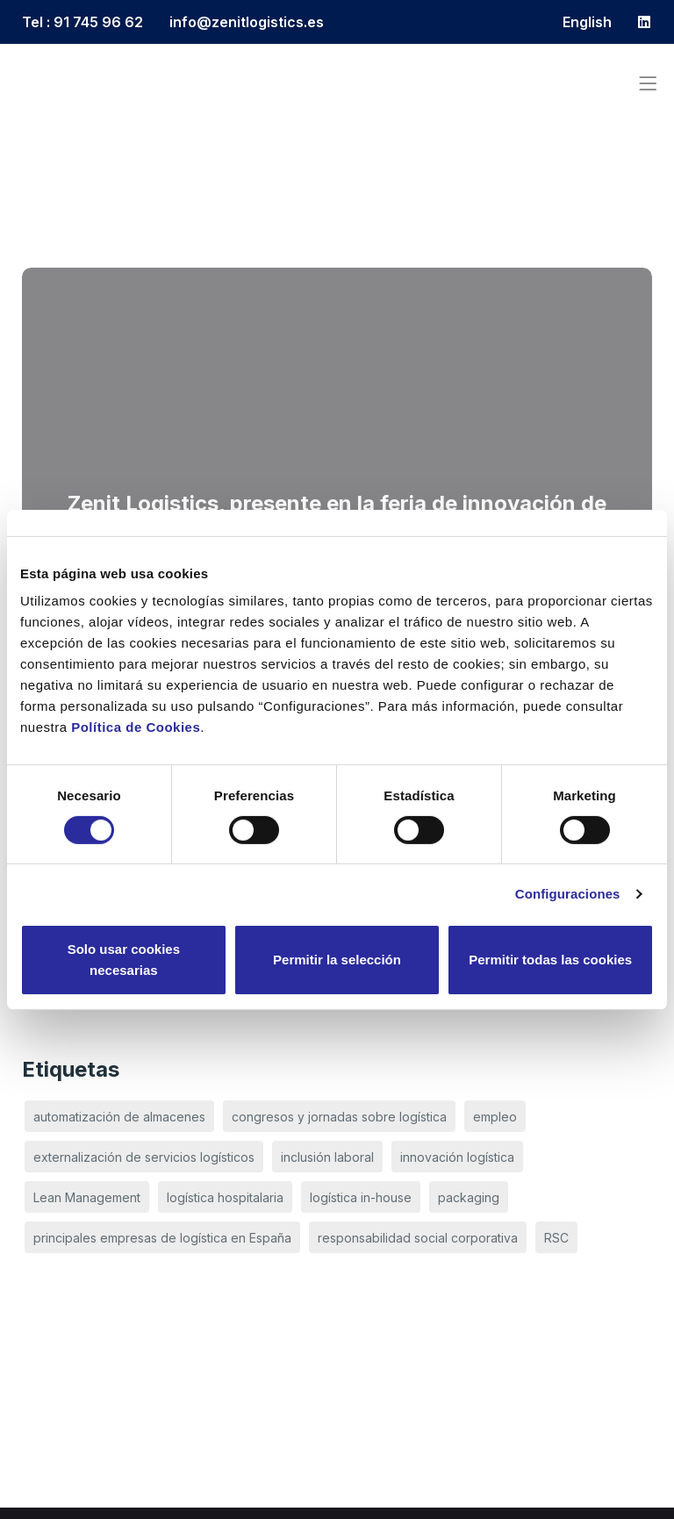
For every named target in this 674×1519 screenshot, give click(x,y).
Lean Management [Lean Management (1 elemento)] (86, 1197)
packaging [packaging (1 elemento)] (468, 1197)
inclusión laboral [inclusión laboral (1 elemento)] (327, 1157)
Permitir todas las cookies (550, 959)
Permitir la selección (337, 959)
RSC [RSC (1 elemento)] (556, 1237)
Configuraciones (567, 893)
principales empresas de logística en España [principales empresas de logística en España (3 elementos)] (162, 1237)
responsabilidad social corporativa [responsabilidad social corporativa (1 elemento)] (418, 1237)
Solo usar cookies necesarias (124, 960)
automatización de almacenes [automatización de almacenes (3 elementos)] (119, 1116)
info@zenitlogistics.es (246, 22)
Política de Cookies (135, 727)
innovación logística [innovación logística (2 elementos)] (457, 1157)
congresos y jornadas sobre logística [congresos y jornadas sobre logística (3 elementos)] (339, 1116)
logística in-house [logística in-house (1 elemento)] (361, 1197)
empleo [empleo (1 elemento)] (495, 1116)
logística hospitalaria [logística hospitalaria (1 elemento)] (225, 1197)
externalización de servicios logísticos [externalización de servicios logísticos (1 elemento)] (144, 1157)
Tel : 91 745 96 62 (82, 22)
